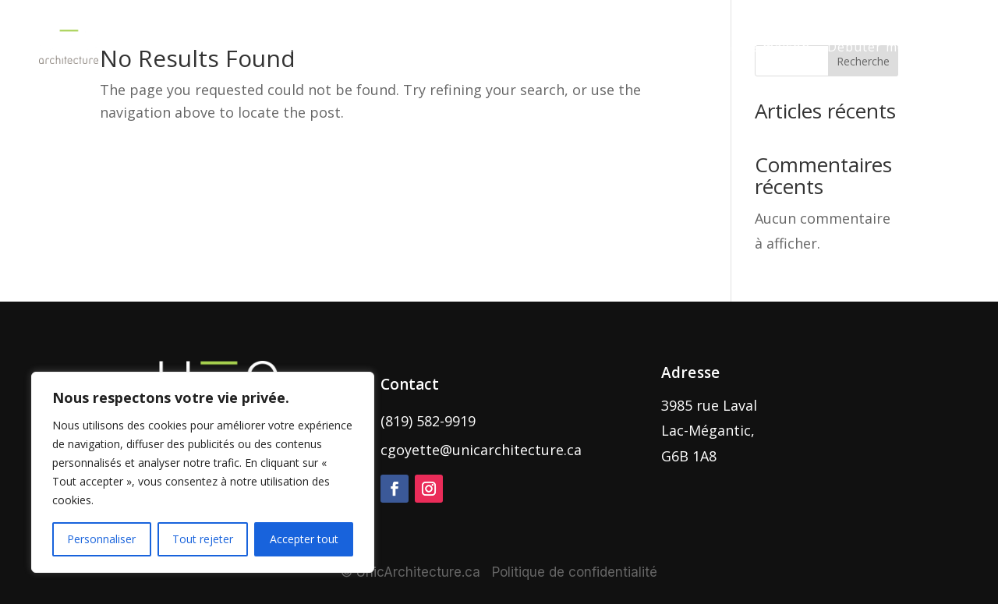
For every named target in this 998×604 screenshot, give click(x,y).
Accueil (280, 46)
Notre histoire (608, 46)
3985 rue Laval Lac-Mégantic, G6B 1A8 (709, 430)
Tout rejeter (202, 539)
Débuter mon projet (893, 46)
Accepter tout (304, 539)
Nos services (361, 46)
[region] (202, 472)
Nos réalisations (490, 46)
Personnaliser (101, 539)
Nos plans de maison (741, 46)
